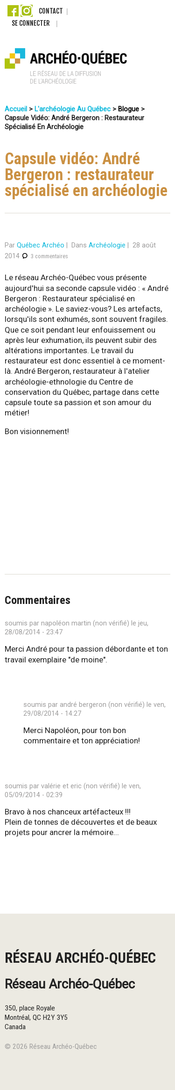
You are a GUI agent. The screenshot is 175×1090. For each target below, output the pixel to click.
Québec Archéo (40, 245)
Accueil (16, 109)
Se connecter (30, 23)
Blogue (128, 109)
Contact (51, 11)
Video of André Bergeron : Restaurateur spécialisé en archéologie (83, 490)
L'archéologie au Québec (73, 109)
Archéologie (107, 245)
